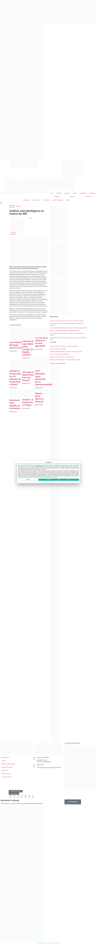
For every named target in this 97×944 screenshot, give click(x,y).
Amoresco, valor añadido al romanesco (15, 404)
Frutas (51, 193)
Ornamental (92, 193)
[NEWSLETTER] (34, 766)
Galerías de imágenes (57, 200)
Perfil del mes (46, 200)
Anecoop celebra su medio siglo (58, 349)
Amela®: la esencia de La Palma (27, 402)
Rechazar (48, 479)
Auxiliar (75, 193)
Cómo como (88, 196)
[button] (1, 203)
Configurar (28, 479)
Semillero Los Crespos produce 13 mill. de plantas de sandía (65, 359)
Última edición (36, 200)
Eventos (73, 196)
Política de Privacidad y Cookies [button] (48, 942)
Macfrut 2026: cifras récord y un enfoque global (61, 357)
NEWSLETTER (40, 765)
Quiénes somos (5, 757)
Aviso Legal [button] (39, 942)
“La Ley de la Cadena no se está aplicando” (41, 342)
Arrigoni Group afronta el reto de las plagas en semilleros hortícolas (66, 321)
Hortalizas (58, 193)
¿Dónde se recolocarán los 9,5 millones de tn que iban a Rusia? (15, 378)
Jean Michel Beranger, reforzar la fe (15, 345)
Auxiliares (18, 206)
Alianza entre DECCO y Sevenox (39, 397)
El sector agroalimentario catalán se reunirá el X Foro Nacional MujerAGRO (68, 328)
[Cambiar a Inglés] (73, 200)
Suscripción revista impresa (8, 764)
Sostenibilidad (82, 193)
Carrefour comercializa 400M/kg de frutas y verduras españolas (66, 351)
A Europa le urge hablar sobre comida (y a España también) (28, 348)
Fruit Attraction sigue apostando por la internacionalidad (43, 378)
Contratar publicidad (6, 777)
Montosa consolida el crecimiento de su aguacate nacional (64, 330)
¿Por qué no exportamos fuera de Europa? (28, 376)
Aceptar (69, 479)
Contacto (3, 760)
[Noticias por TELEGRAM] (34, 758)
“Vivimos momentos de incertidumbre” (59, 354)
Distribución (57, 196)
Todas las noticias (5, 773)
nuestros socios (39, 465)
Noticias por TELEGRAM (43, 757)
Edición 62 (12, 207)
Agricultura (67, 193)
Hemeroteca (27, 200)
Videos (67, 200)
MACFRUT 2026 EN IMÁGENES (57, 363)
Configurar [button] (57, 942)
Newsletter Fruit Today (7, 767)
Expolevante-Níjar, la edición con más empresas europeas (64, 346)
